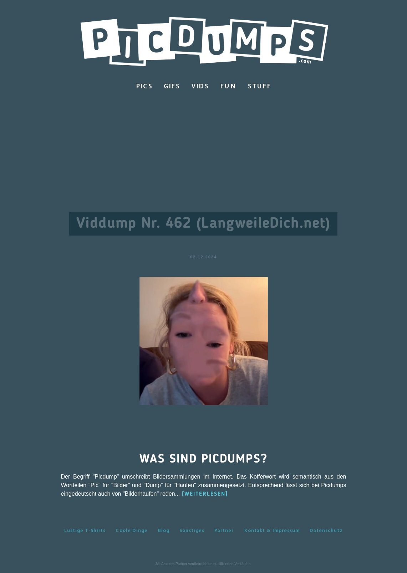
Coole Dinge (132, 530)
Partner (224, 530)
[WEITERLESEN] (205, 494)
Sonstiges (191, 530)
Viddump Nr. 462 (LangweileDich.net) (203, 223)
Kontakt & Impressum (272, 530)
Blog (163, 530)
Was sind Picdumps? (203, 459)
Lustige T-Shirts (85, 530)
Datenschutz (326, 530)
